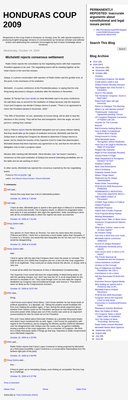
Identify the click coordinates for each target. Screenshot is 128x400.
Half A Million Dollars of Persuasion (105, 197)
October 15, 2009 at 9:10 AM (23, 244)
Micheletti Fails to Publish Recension (106, 290)
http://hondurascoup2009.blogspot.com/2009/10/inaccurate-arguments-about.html (111, 32)
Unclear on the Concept (106, 265)
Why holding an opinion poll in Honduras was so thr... (108, 285)
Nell (9, 189)
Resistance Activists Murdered (108, 308)
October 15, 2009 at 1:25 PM (23, 337)
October (99, 73)
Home (45, 389)
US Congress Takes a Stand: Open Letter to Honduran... (108, 315)
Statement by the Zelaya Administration (106, 179)
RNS (9, 293)
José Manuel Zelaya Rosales (23, 178)
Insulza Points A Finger (105, 155)
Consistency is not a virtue (107, 273)
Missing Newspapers (104, 216)
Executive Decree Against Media (110, 281)
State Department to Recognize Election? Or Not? (109, 159)
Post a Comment (11, 383)
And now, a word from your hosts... (111, 235)
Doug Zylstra (13, 223)
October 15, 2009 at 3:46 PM (23, 356)
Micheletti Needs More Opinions (109, 327)
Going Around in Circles (106, 136)
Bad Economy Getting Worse (108, 128)
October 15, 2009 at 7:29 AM (23, 198)
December (100, 67)
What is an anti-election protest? (109, 109)
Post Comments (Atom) (27, 395)
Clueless (99, 76)
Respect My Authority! (105, 150)
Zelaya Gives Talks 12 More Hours (110, 219)
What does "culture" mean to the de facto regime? (109, 228)
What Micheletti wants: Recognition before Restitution (110, 140)
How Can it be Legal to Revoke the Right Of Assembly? (111, 145)
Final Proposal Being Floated (108, 213)
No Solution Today (103, 233)
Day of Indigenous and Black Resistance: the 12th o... (108, 269)
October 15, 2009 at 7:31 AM (23, 219)
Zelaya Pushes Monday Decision (110, 85)
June (98, 339)
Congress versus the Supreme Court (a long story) (109, 299)
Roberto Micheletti (43, 178)
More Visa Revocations (105, 166)
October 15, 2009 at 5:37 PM (23, 376)
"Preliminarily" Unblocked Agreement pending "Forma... (109, 113)
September (100, 330)
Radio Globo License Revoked (109, 324)
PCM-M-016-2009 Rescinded (108, 295)
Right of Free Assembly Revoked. (110, 152)
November (100, 70)
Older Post (81, 389)
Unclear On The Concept (106, 122)
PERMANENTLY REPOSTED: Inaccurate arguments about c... (110, 192)
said (54, 154)
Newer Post (9, 389)
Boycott (98, 125)
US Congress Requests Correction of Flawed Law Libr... (110, 118)
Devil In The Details (104, 93)
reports (21, 130)
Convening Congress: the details (110, 79)
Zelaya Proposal (102, 205)
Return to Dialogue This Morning (110, 106)
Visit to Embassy (102, 169)
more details (30, 98)
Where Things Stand (104, 175)
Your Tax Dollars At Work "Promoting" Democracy (107, 320)
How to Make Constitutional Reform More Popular (107, 132)
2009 (95, 64)
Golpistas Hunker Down (106, 172)
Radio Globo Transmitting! (107, 183)
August (98, 333)
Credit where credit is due (106, 82)
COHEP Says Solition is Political (109, 202)
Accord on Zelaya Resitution (108, 244)
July (97, 336)
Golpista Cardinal (103, 163)
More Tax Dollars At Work (106, 311)
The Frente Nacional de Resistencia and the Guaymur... (110, 258)
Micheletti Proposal (103, 208)
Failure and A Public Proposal (108, 210)
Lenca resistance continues (107, 262)
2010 (95, 61)
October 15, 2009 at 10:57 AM (23, 288)
